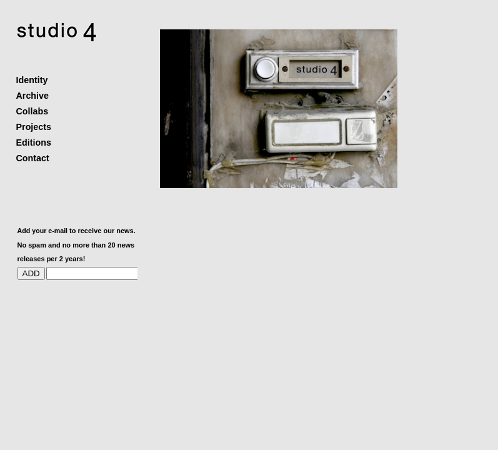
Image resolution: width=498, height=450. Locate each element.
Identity (32, 80)
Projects (33, 127)
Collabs (32, 111)
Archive (32, 96)
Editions (33, 143)
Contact (32, 158)
